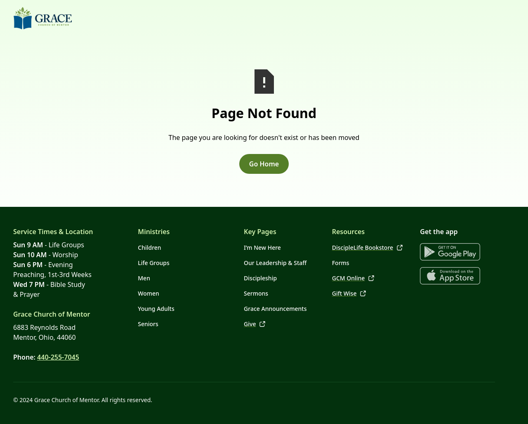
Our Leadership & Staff (275, 263)
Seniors (148, 324)
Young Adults (156, 309)
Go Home (264, 163)
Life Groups (154, 263)
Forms (340, 263)
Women (148, 293)
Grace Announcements (275, 309)
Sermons (256, 293)
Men (144, 278)
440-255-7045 (58, 357)
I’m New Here (262, 247)
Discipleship (260, 278)
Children (149, 247)
